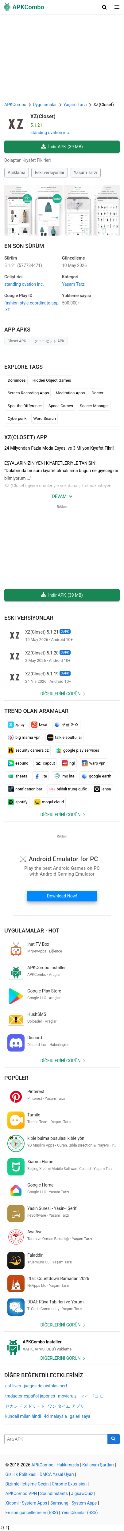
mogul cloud (49, 802)
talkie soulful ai (64, 737)
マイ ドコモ (91, 1396)
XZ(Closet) (43, 116)
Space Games (60, 406)
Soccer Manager (94, 406)
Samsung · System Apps (73, 1503)
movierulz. (68, 1396)
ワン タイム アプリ (66, 1406)
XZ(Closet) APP (25, 437)
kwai (39, 725)
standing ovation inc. (50, 132)
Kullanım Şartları (98, 1464)
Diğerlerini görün (60, 693)
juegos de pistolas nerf (45, 1385)
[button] (104, 7)
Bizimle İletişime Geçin (27, 1483)
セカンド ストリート (25, 1406)
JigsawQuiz (82, 1493)
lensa (102, 789)
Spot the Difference (25, 406)
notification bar (25, 789)
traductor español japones (30, 1396)
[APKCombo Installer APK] (62, 1345)
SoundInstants (54, 1493)
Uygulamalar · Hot (31, 930)
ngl (68, 763)
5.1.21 (23, 265)
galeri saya (80, 1416)
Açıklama (16, 172)
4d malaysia (55, 1416)
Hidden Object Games (52, 380)
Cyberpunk (17, 418)
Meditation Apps (70, 393)
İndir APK (62, 147)
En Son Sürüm (24, 246)
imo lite (64, 776)
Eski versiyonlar (49, 172)
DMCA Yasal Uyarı (57, 1474)
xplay (16, 725)
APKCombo (15, 104)
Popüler (16, 1078)
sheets (17, 776)
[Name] (56, 1439)
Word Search (44, 418)
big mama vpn (24, 737)
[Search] (113, 1439)
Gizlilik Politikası (21, 1474)
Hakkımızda (67, 1464)
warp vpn (94, 763)
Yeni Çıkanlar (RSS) (79, 1512)
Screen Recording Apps (28, 393)
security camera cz (28, 750)
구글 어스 (66, 725)
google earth (96, 776)
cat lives (13, 1385)
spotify (18, 802)
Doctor (98, 393)
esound (18, 763)
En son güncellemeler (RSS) (32, 1512)
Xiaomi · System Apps (26, 1503)
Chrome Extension (69, 1483)
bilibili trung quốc (68, 789)
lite (40, 776)
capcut (45, 763)
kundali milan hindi (23, 1416)
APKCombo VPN (21, 1493)
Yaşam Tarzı (85, 172)
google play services (77, 750)
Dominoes (17, 380)
